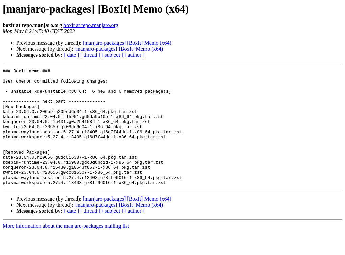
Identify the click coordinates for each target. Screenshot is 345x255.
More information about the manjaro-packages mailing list (66, 249)
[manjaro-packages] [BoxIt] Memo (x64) (127, 43)
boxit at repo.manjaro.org (90, 25)
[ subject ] (112, 55)
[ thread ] (90, 55)
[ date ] (71, 55)
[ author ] (135, 55)
